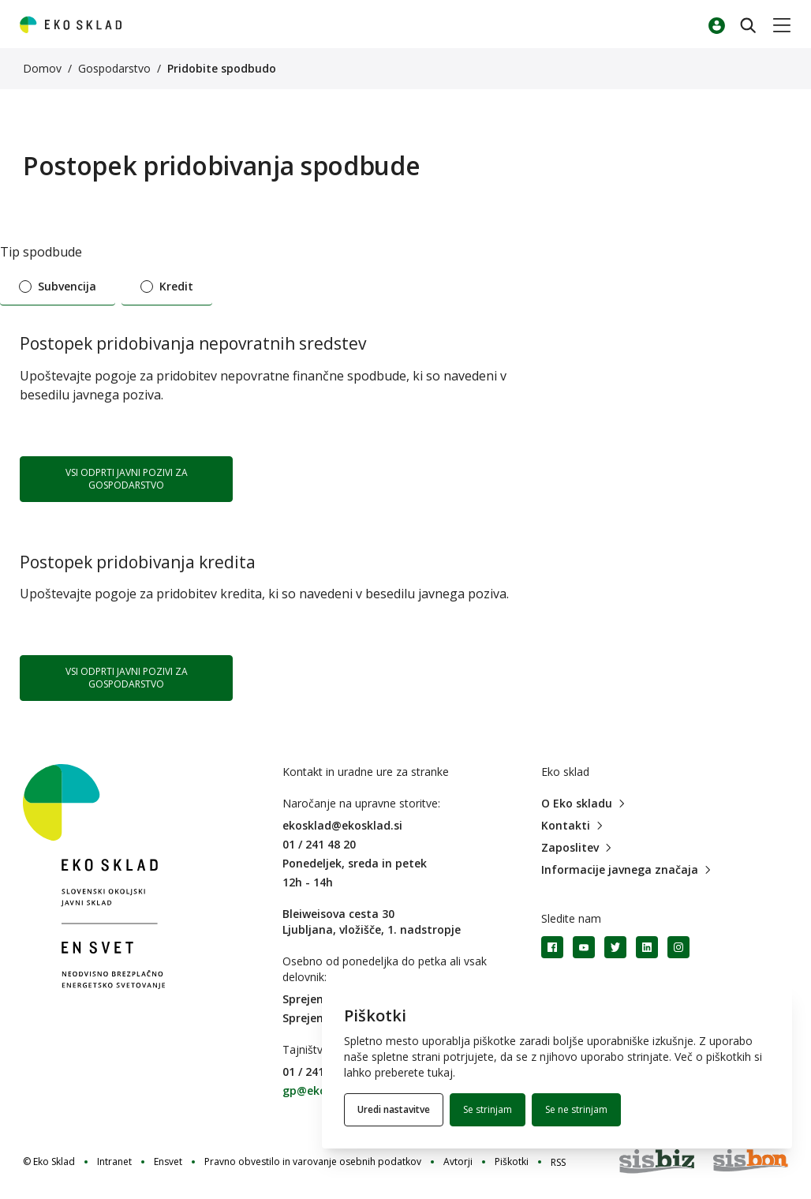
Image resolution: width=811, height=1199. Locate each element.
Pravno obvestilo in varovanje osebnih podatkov (312, 1162)
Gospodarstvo (114, 68)
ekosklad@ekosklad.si (342, 825)
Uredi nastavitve (393, 1109)
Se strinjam (487, 1109)
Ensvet (168, 1162)
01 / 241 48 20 (319, 844)
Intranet (114, 1162)
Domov (42, 68)
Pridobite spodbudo (221, 68)
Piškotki (512, 1162)
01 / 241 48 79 (319, 1071)
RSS (558, 1162)
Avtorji (458, 1162)
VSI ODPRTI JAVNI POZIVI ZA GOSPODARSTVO (126, 479)
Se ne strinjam (576, 1109)
